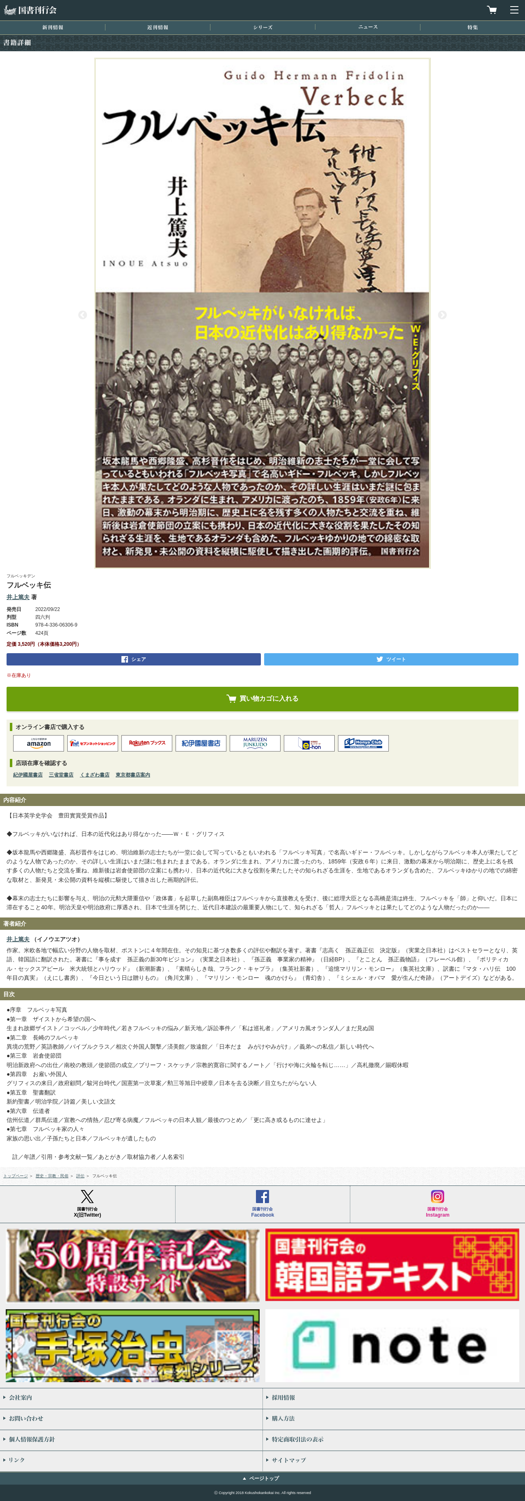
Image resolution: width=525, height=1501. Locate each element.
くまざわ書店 (95, 775)
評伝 (80, 1176)
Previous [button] (83, 315)
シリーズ (262, 27)
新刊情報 (52, 27)
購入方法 (394, 1419)
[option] (262, 313)
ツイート (396, 659)
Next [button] (442, 315)
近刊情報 (157, 27)
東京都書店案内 (133, 775)
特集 (473, 27)
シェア (138, 659)
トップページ (15, 1176)
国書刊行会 (30, 10)
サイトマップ (394, 1461)
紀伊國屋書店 (28, 775)
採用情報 (394, 1398)
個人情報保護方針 (131, 1440)
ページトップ (264, 1478)
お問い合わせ (131, 1419)
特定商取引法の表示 (394, 1440)
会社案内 (131, 1398)
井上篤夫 (18, 597)
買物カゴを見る (492, 10)
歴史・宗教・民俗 (52, 1176)
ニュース (367, 27)
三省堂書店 (61, 775)
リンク (131, 1461)
